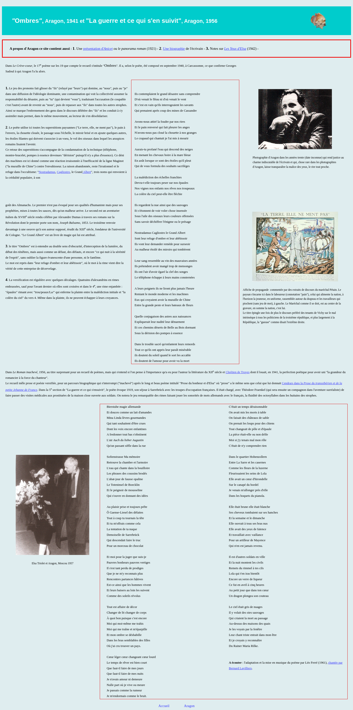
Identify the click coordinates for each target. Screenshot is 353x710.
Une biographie (174, 49)
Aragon (189, 706)
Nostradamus (47, 172)
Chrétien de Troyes (238, 372)
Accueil (164, 706)
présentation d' (93, 49)
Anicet (108, 49)
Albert (86, 172)
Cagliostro (63, 172)
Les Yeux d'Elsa (235, 49)
